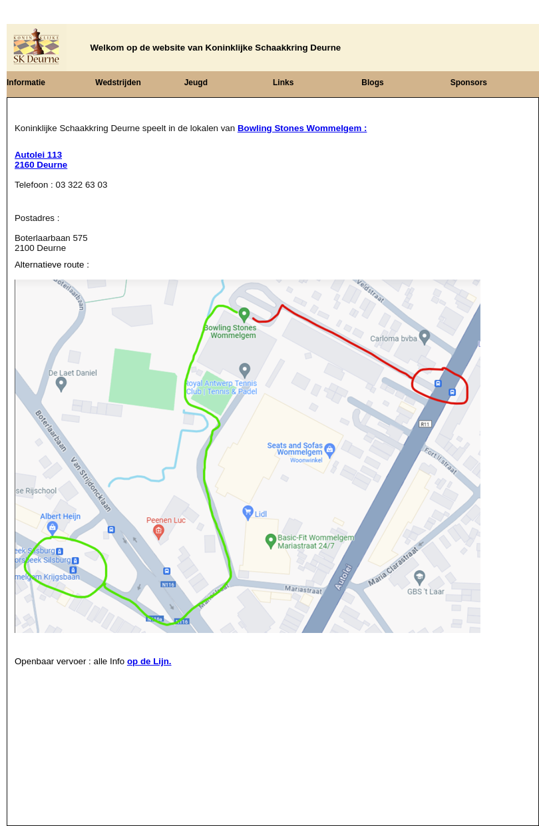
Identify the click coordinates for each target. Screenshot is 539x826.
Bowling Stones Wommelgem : (302, 128)
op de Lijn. (149, 661)
